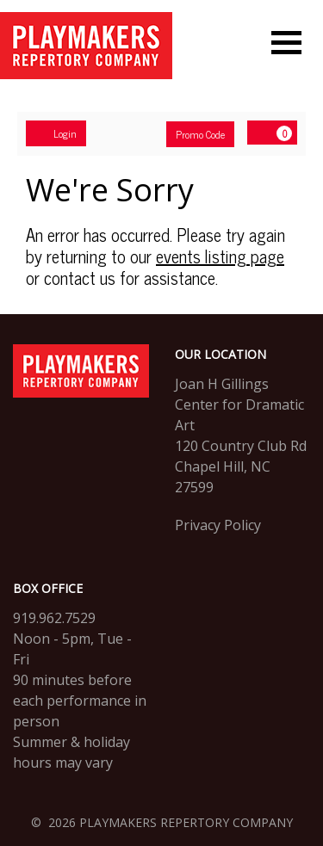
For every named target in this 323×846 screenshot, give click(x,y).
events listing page (220, 256)
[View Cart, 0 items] (272, 132)
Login (56, 133)
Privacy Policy (218, 525)
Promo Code (200, 134)
